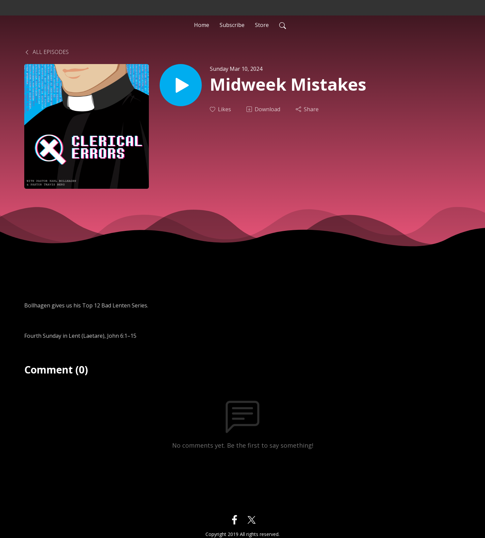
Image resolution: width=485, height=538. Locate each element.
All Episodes (46, 52)
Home (201, 25)
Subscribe (232, 25)
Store (262, 25)
